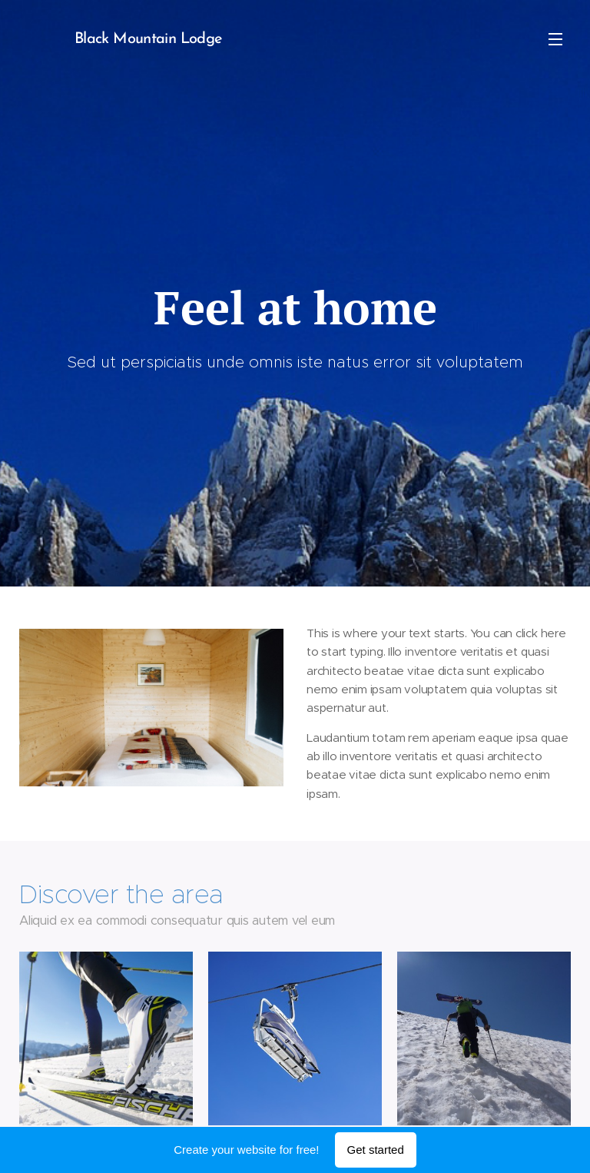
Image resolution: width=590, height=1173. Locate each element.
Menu (555, 39)
